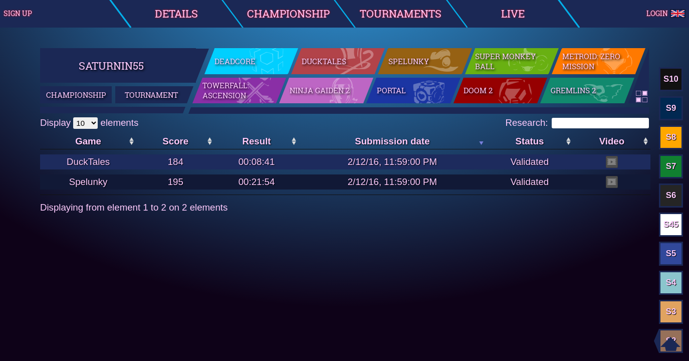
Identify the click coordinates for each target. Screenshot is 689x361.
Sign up (18, 13)
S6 (671, 195)
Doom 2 (478, 90)
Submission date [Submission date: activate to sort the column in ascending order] (392, 141)
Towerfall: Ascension (225, 90)
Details (176, 14)
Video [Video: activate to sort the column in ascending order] (611, 141)
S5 (671, 253)
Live (513, 14)
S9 (671, 108)
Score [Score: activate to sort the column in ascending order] (175, 141)
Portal (391, 90)
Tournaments (400, 14)
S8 (671, 137)
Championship (288, 14)
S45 (670, 224)
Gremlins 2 (573, 90)
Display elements (89, 122)
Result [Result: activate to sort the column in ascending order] (257, 141)
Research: (577, 122)
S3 (671, 311)
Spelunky (408, 61)
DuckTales (324, 61)
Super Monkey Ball (505, 61)
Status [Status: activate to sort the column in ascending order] (529, 141)
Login (666, 13)
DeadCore (235, 61)
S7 (671, 166)
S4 (671, 282)
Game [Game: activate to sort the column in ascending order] (88, 141)
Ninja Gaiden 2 (320, 90)
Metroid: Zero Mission (591, 61)
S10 (670, 79)
